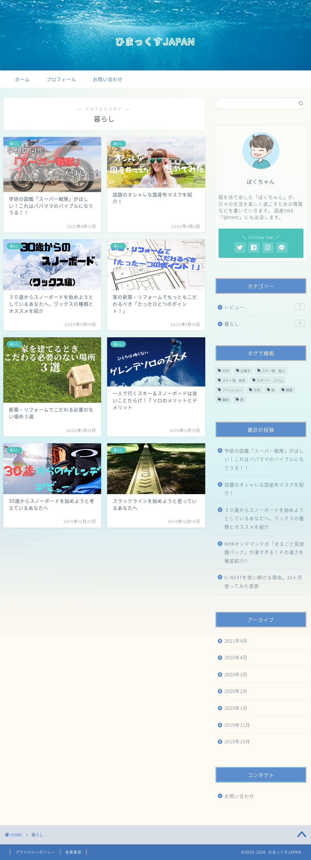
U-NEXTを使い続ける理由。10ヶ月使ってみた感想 (263, 581)
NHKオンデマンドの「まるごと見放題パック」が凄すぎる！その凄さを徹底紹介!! (264, 552)
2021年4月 (236, 640)
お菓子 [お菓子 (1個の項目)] (245, 370)
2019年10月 (237, 741)
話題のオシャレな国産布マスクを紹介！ (264, 488)
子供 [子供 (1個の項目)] (256, 389)
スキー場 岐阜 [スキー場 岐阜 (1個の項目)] (233, 380)
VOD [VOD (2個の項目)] (225, 370)
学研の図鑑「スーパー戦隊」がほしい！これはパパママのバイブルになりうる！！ (264, 459)
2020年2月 (236, 691)
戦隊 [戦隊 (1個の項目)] (289, 389)
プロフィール (61, 79)
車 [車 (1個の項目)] (241, 399)
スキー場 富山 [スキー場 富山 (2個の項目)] (273, 370)
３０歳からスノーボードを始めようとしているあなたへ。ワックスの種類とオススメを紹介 (264, 518)
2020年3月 (236, 674)
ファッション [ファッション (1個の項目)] (232, 389)
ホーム (22, 79)
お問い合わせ (108, 79)
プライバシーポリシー (35, 852)
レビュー (264, 306)
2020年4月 (236, 657)
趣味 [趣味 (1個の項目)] (225, 399)
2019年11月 (237, 724)
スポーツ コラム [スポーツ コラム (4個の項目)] (270, 380)
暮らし (264, 323)
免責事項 (73, 852)
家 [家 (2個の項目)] (273, 389)
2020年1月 (236, 707)
